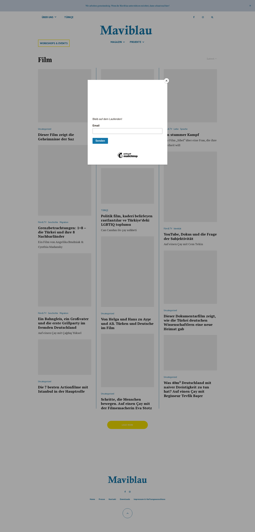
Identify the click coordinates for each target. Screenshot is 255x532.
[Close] (166, 80)
